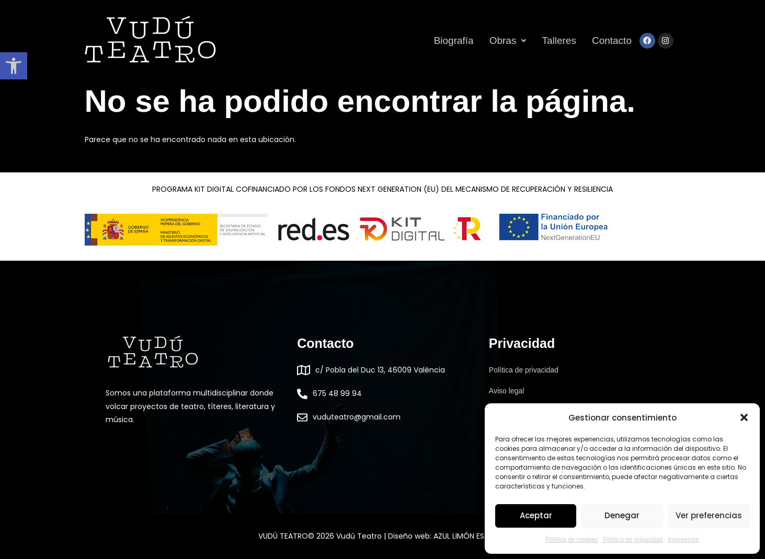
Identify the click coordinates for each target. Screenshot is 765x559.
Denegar (622, 515)
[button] (744, 417)
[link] (13, 65)
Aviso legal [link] (506, 391)
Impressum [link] (683, 539)
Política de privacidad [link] (633, 539)
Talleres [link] (559, 40)
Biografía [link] (454, 40)
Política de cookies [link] (571, 539)
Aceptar (536, 515)
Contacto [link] (612, 40)
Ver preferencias (709, 515)
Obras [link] (508, 40)
